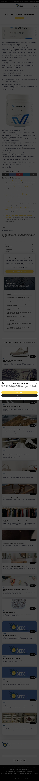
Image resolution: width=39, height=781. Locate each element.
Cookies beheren (19, 395)
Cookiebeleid (18, 398)
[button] (37, 383)
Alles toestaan (19, 392)
